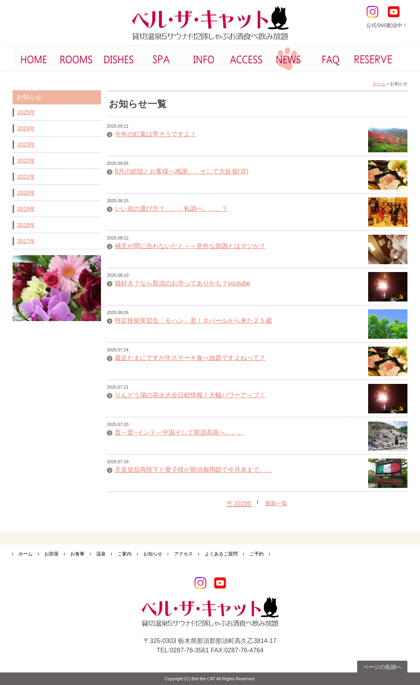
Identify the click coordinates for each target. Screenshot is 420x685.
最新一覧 (276, 503)
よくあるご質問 (221, 554)
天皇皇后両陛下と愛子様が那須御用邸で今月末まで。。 (193, 470)
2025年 (26, 112)
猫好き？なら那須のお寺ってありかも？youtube (182, 283)
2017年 (26, 241)
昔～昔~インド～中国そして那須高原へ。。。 (179, 432)
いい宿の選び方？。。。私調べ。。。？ (171, 209)
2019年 (26, 209)
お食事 (77, 554)
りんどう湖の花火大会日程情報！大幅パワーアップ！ (190, 395)
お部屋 (51, 554)
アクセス (183, 554)
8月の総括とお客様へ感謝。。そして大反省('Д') (182, 171)
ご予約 (256, 554)
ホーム (378, 83)
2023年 (26, 144)
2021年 (26, 177)
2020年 (26, 193)
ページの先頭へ (382, 667)
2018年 (26, 225)
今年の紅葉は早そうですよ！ (155, 134)
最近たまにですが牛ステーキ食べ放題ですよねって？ (190, 358)
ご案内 (124, 554)
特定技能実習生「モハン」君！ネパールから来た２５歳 (193, 321)
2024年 (26, 128)
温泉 (101, 554)
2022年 (26, 160)
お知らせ (152, 554)
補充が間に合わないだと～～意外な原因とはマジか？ (190, 246)
